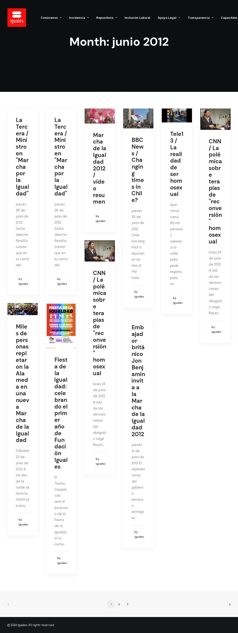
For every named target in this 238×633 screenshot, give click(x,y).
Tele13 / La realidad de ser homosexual (176, 164)
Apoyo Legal (169, 17)
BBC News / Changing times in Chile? (138, 170)
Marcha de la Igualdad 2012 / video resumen (99, 168)
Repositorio (106, 17)
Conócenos (51, 17)
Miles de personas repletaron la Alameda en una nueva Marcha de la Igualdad (22, 383)
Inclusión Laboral (137, 17)
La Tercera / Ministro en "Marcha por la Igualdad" (22, 156)
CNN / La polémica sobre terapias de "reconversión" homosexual (215, 191)
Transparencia (200, 17)
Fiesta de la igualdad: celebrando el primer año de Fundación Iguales (61, 413)
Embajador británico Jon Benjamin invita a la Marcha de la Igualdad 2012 (138, 381)
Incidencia (79, 17)
